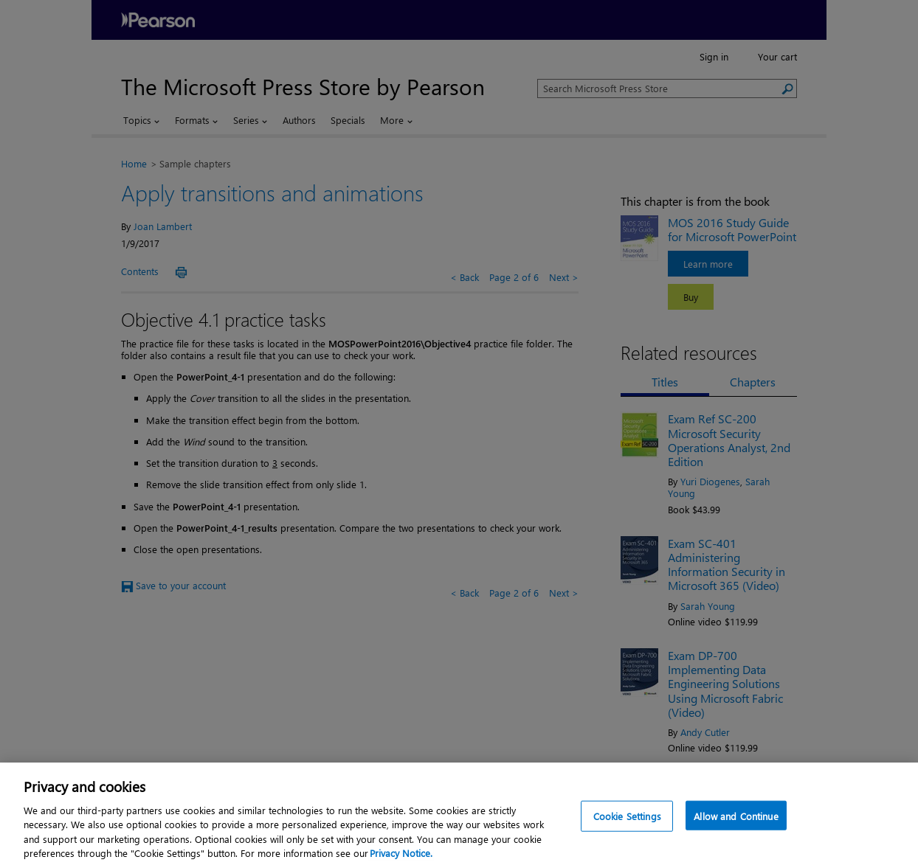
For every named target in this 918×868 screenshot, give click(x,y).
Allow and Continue (736, 850)
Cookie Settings (627, 850)
